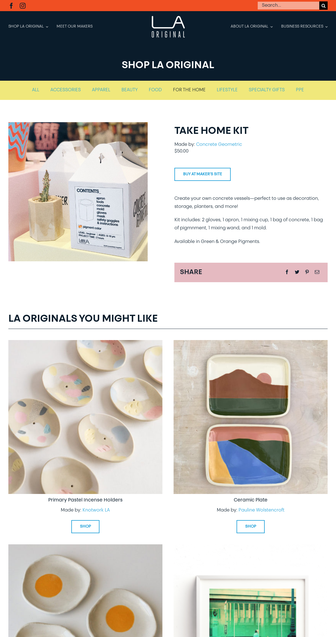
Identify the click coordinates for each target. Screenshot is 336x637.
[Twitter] (297, 272)
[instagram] (23, 6)
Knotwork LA (96, 510)
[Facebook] (287, 272)
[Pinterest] (307, 272)
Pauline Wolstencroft (261, 510)
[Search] (323, 5)
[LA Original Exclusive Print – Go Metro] (251, 548)
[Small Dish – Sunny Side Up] (85, 548)
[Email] (317, 272)
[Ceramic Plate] (251, 344)
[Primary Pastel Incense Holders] (85, 344)
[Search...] (288, 5)
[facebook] (11, 6)
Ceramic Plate (250, 500)
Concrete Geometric (219, 144)
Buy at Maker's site (202, 174)
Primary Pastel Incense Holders (85, 500)
